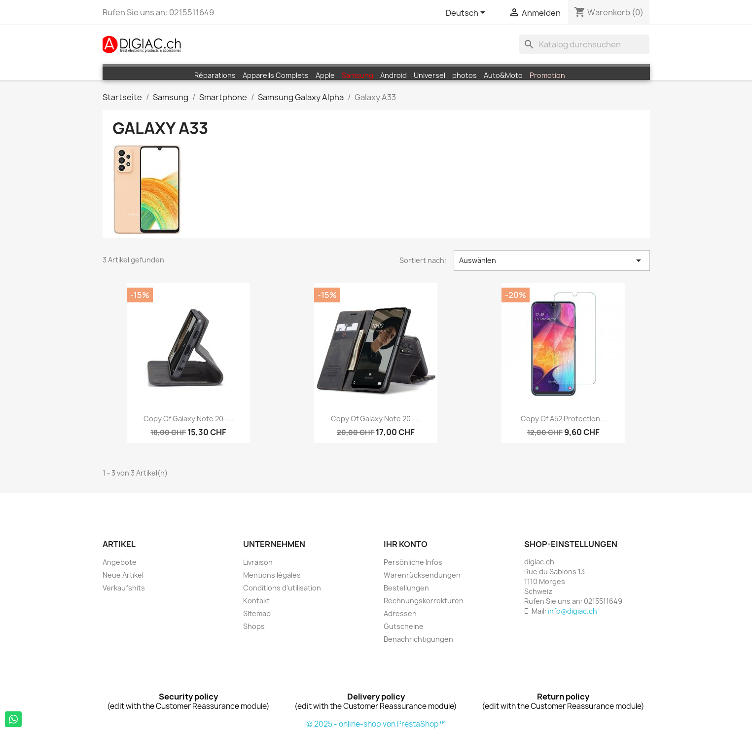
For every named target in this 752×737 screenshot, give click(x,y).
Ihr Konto (406, 544)
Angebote (120, 562)
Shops (254, 626)
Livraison (258, 562)
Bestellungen (406, 587)
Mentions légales (272, 575)
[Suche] (584, 44)
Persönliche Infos (413, 562)
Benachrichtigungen (418, 639)
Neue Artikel (123, 575)
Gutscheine (404, 626)
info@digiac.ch (572, 611)
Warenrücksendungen (422, 575)
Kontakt (256, 600)
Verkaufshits (124, 587)
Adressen (400, 613)
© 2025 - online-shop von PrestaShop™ (376, 724)
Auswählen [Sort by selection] (552, 260)
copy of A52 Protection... (563, 418)
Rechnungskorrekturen (424, 600)
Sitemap (257, 613)
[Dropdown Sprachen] (467, 13)
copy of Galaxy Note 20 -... (188, 418)
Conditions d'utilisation (282, 587)
